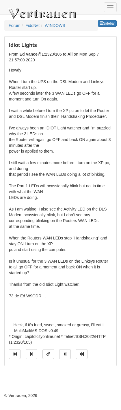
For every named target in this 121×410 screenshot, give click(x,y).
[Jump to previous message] (31, 354)
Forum (14, 25)
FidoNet (32, 25)
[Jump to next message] (65, 354)
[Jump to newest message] (82, 354)
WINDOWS (55, 25)
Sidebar (107, 23)
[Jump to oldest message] (15, 354)
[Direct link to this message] (48, 354)
